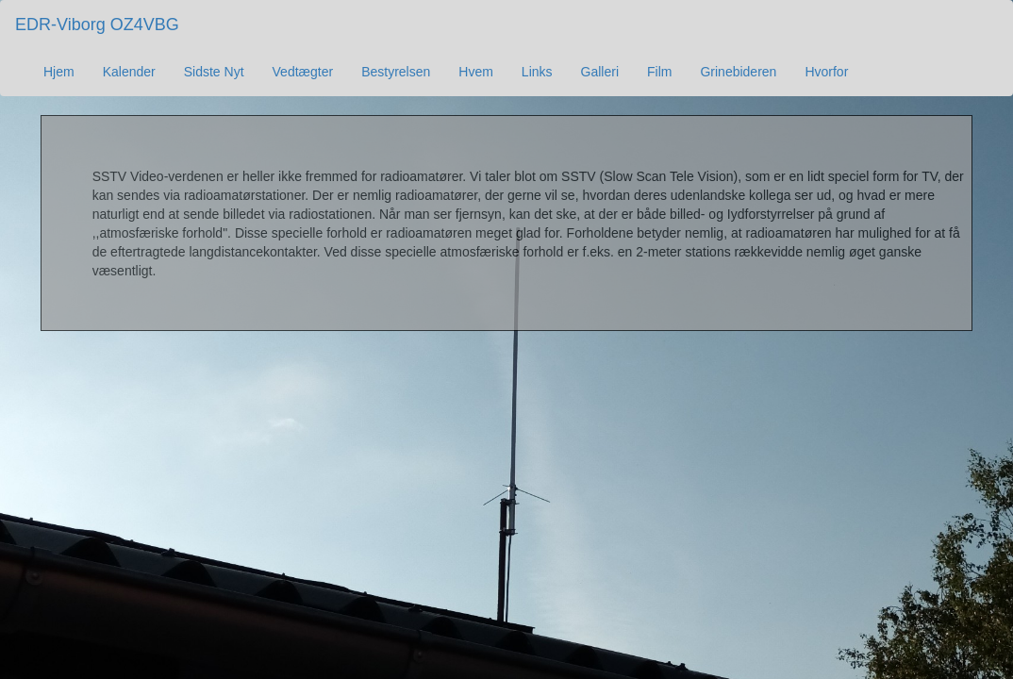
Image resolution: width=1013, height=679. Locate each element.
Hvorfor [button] (826, 71)
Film (659, 71)
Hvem (475, 71)
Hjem (59, 71)
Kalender (129, 71)
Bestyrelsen (395, 71)
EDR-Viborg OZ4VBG (97, 24)
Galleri (600, 71)
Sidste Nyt (214, 71)
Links (537, 71)
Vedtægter (303, 71)
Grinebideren (738, 71)
